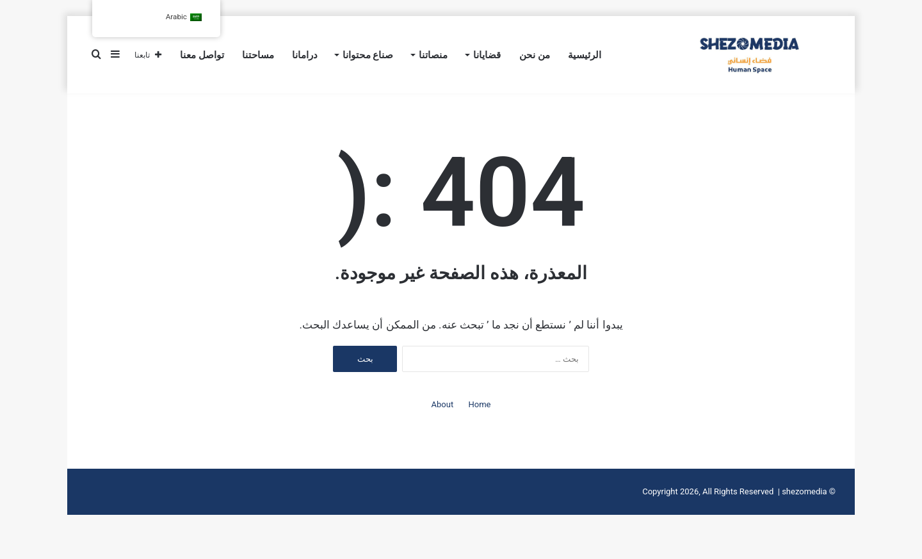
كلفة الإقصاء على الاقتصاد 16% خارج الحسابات (677, 104)
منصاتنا (433, 55)
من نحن (534, 55)
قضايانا (487, 55)
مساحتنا (258, 55)
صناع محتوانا (368, 55)
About (443, 432)
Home (479, 432)
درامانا (305, 55)
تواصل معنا (202, 55)
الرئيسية (584, 55)
